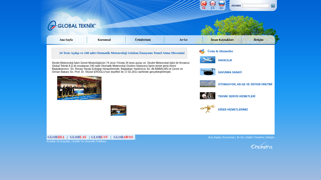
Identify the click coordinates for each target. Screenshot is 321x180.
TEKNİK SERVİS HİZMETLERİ (236, 96)
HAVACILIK (225, 60)
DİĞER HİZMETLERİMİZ (233, 109)
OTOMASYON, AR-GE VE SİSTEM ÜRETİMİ (245, 84)
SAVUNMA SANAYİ (230, 72)
